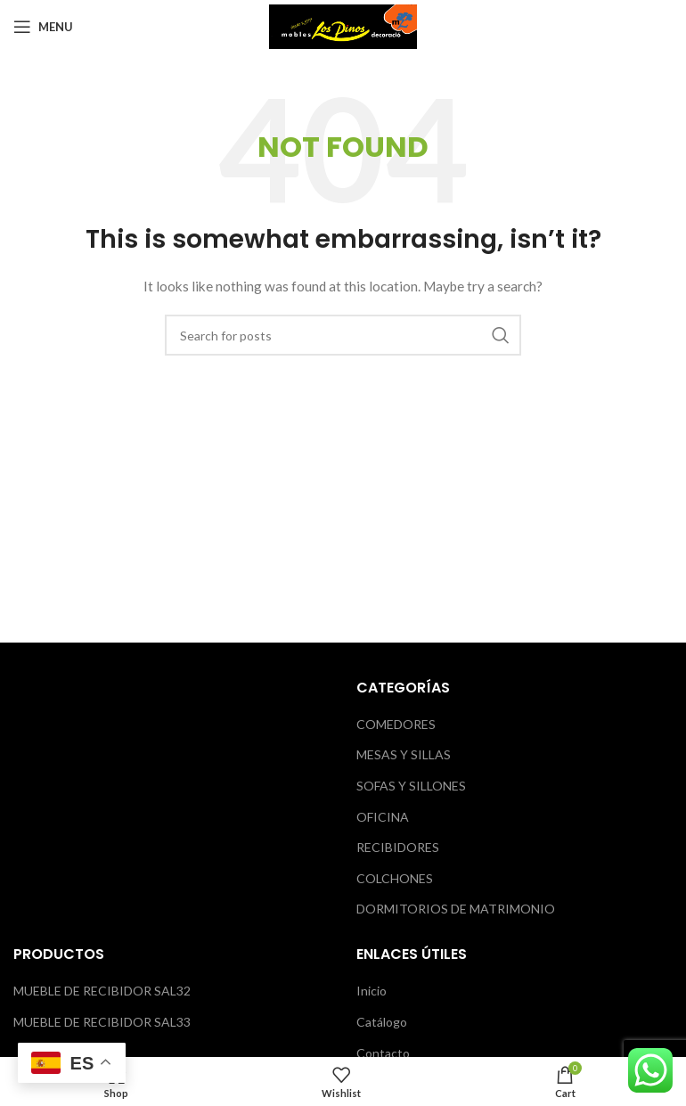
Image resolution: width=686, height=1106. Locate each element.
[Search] (343, 335)
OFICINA (382, 816)
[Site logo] (343, 25)
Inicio (371, 990)
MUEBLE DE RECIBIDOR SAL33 (102, 1021)
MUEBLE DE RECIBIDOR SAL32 (102, 990)
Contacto (383, 1053)
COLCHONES (394, 878)
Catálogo (381, 1021)
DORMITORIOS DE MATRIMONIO (455, 908)
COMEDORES (396, 724)
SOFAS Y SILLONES (411, 785)
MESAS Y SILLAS (403, 754)
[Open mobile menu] (43, 27)
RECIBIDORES (397, 847)
